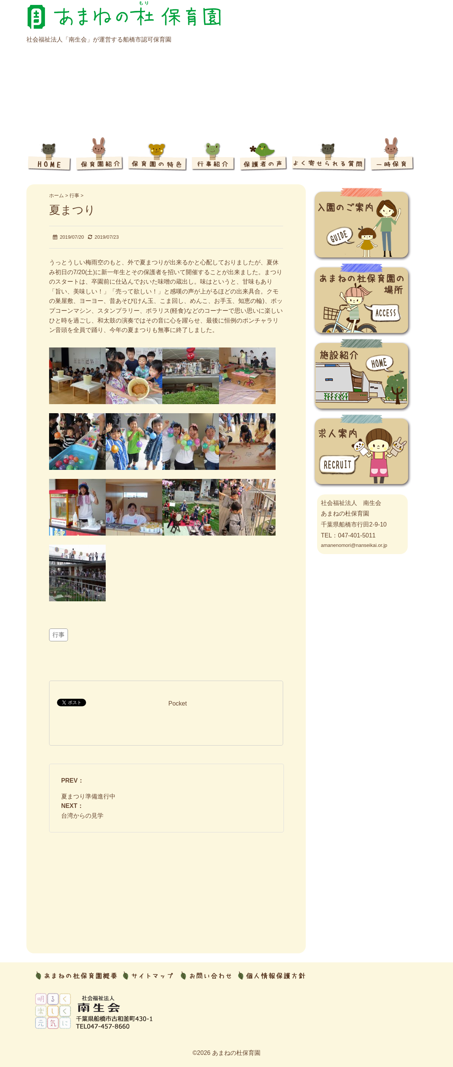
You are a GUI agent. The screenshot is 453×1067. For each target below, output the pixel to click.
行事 (58, 635)
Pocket (177, 703)
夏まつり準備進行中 (88, 796)
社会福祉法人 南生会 (351, 503)
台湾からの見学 (82, 815)
